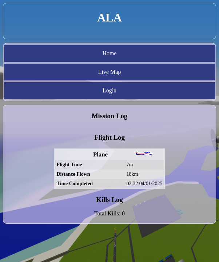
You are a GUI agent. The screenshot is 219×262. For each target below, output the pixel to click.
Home (109, 53)
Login (109, 90)
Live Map (109, 72)
